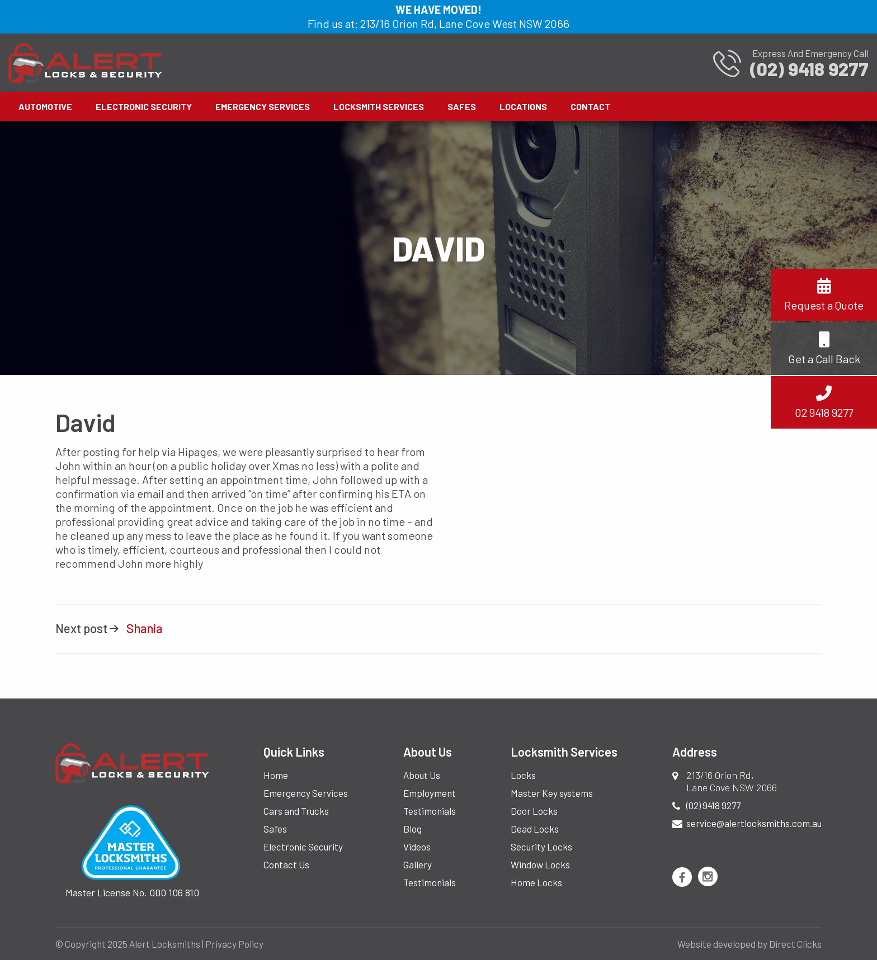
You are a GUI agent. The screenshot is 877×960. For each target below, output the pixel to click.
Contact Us (286, 864)
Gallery (417, 864)
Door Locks (534, 810)
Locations (523, 106)
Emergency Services (262, 106)
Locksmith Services (378, 106)
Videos (417, 846)
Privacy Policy (234, 943)
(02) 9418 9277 (713, 805)
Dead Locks (535, 828)
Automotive (45, 106)
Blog (412, 828)
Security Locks (541, 846)
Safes (461, 106)
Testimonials (429, 810)
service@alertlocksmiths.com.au (754, 823)
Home (275, 775)
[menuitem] (47, 106)
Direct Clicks (795, 943)
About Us (421, 775)
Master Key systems (552, 793)
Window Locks (540, 864)
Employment (429, 793)
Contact (590, 106)
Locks (523, 775)
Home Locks (536, 882)
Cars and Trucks (296, 810)
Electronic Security (144, 106)
